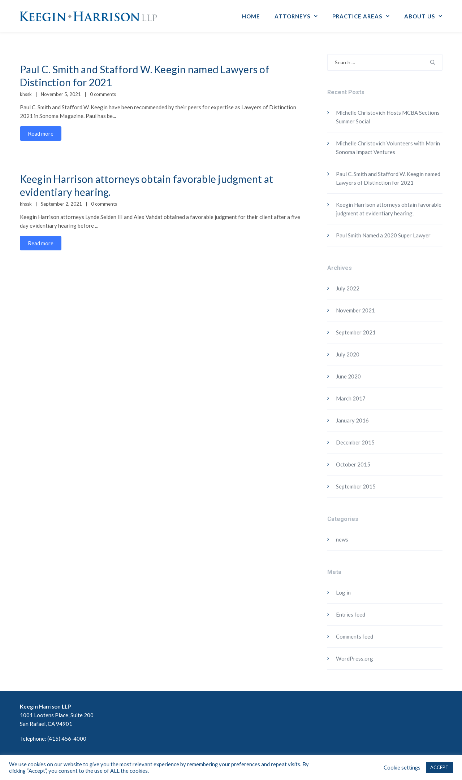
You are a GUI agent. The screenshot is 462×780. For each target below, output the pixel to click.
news (342, 539)
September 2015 (356, 486)
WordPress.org (354, 658)
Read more (40, 133)
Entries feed (350, 614)
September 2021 (356, 332)
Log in (343, 592)
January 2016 (352, 420)
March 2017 (351, 398)
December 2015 (355, 442)
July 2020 (347, 354)
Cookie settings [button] (402, 767)
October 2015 (353, 464)
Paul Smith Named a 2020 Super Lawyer (383, 235)
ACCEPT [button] (439, 767)
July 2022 (347, 288)
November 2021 (355, 310)
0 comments (103, 94)
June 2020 (348, 376)
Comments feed (354, 636)
